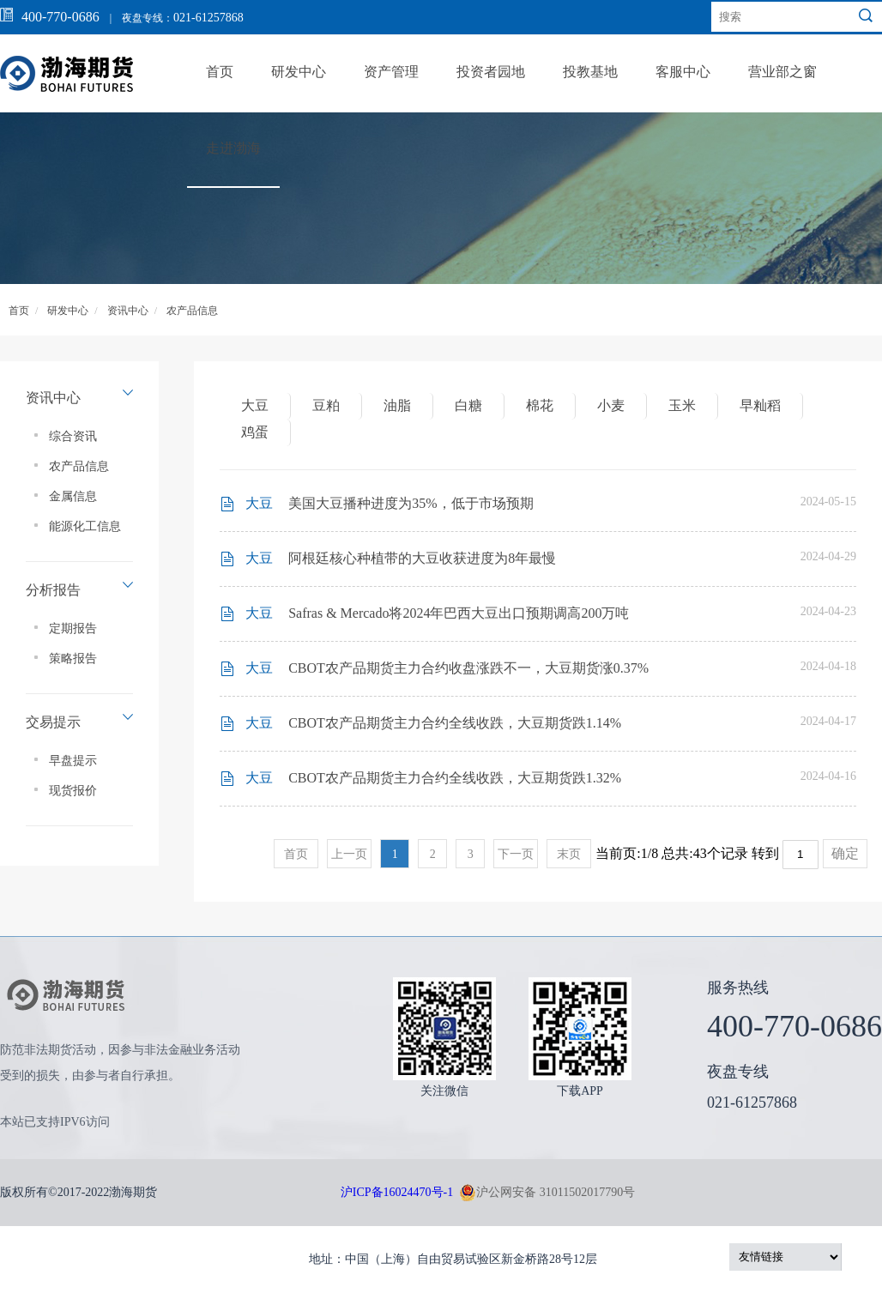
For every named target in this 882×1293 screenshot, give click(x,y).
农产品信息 (192, 311)
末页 (569, 854)
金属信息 (73, 496)
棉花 (539, 405)
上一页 (349, 854)
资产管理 (391, 71)
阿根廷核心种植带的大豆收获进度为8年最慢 (422, 558)
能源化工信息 (85, 526)
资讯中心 (127, 311)
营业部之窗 (782, 71)
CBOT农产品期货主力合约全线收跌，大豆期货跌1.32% (454, 777)
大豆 (255, 405)
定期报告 (73, 628)
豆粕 (326, 405)
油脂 (397, 405)
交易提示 (53, 722)
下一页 (516, 854)
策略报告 (73, 658)
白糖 (468, 405)
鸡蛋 (255, 432)
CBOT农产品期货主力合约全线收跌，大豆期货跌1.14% (454, 723)
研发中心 (298, 71)
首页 (219, 71)
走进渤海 (233, 148)
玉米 (682, 405)
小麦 (611, 405)
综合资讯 (73, 436)
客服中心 (682, 71)
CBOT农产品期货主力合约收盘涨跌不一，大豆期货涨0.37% (468, 668)
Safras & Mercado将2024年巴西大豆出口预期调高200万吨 (458, 613)
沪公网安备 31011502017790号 (547, 1192)
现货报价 (73, 790)
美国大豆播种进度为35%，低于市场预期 (410, 503)
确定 (845, 853)
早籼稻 (760, 405)
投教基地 (590, 71)
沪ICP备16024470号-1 (397, 1192)
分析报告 (53, 590)
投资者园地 (490, 71)
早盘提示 (73, 760)
